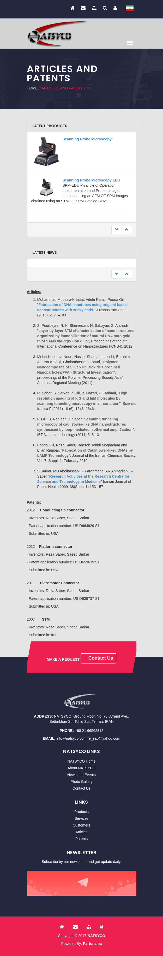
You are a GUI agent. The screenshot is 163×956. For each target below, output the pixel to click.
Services (82, 818)
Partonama (92, 943)
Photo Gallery (81, 781)
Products (81, 812)
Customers (81, 825)
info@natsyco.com (71, 738)
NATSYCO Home (82, 761)
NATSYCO (96, 936)
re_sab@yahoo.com (103, 738)
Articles (82, 832)
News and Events (81, 775)
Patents (81, 839)
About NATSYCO (81, 768)
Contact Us (98, 658)
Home (32, 88)
